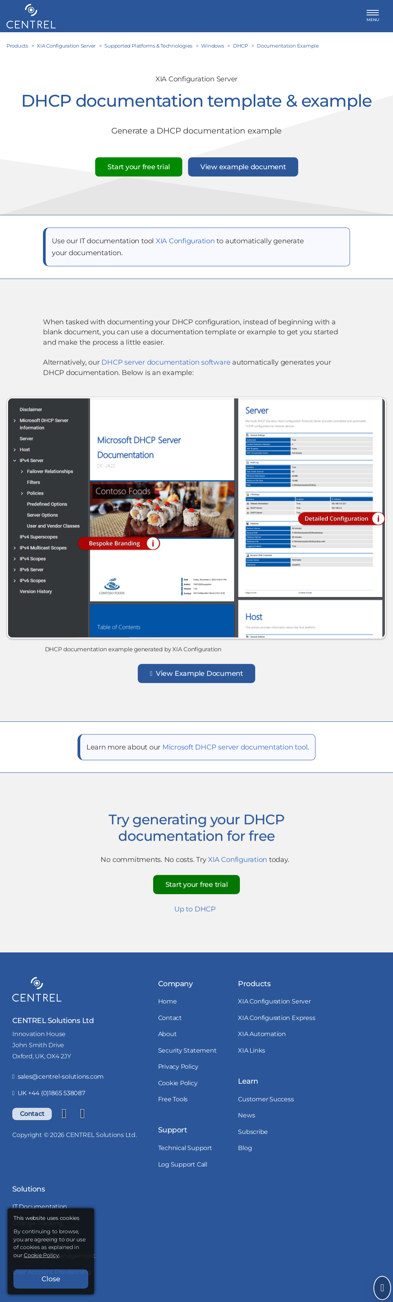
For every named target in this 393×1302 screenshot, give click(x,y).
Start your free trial (138, 167)
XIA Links (251, 1050)
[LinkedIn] (64, 1114)
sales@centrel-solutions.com (58, 1076)
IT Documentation (39, 1206)
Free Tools (173, 1099)
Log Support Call (182, 1164)
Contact (32, 1113)
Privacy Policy (178, 1066)
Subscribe (253, 1131)
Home (167, 1001)
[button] (372, 16)
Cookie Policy (178, 1083)
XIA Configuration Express (276, 1017)
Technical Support (185, 1148)
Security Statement (187, 1050)
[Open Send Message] (382, 1288)
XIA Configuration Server (274, 1001)
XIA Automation (262, 1034)
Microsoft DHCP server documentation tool (234, 750)
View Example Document (196, 676)
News (246, 1115)
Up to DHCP (195, 912)
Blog (245, 1148)
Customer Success (266, 1099)
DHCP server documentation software (165, 365)
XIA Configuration (185, 241)
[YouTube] (82, 1114)
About (167, 1034)
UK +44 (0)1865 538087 (48, 1093)
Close (50, 1279)
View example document (243, 167)
